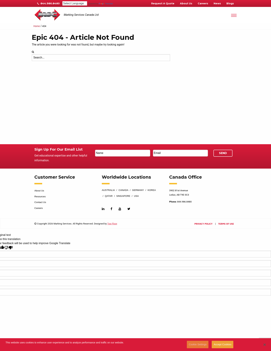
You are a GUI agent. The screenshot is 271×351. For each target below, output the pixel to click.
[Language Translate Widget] (74, 3)
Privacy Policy (203, 224)
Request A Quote (162, 3)
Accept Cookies (222, 344)
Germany (138, 190)
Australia (108, 190)
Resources (40, 196)
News (217, 3)
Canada (123, 190)
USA (136, 196)
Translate (106, 4)
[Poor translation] (8, 247)
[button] (265, 344)
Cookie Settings (198, 344)
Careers (203, 3)
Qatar (109, 196)
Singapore (123, 196)
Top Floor (112, 223)
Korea (152, 190)
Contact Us (40, 202)
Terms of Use (226, 224)
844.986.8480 (48, 3)
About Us (186, 3)
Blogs (230, 3)
